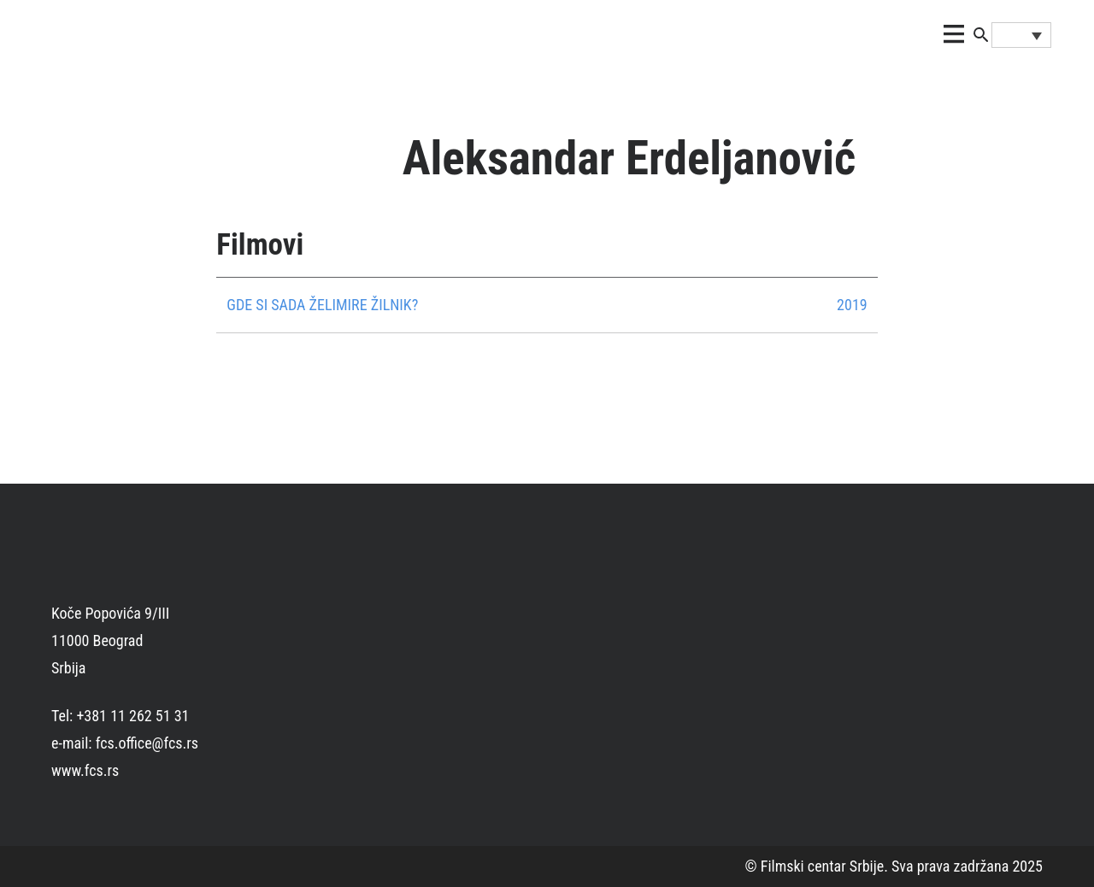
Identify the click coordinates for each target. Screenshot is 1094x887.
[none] (1021, 35)
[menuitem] (1021, 35)
